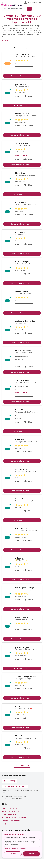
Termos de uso (23, 849)
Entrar (30, 2)
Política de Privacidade (11, 849)
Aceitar (31, 854)
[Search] (14, 9)
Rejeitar (12, 854)
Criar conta (37, 2)
